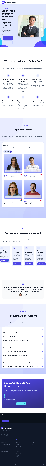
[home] (9, 2)
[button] (43, 2)
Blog (17, 456)
